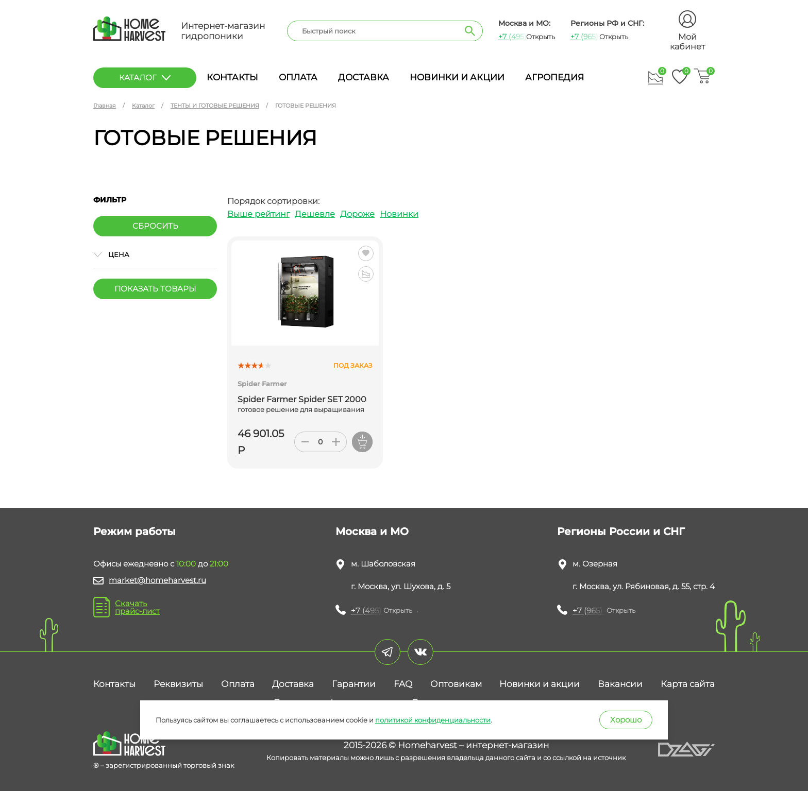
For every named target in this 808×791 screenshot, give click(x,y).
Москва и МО (372, 531)
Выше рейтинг (258, 214)
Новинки (399, 214)
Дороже (357, 214)
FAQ (403, 684)
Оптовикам (456, 684)
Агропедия (554, 77)
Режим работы (134, 531)
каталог (145, 77)
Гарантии (354, 684)
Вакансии (620, 684)
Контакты (232, 77)
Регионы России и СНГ (621, 531)
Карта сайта (688, 684)
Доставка (363, 77)
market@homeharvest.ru (157, 580)
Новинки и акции (457, 77)
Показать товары (155, 289)
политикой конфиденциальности (433, 720)
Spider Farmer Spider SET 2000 (302, 399)
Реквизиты (178, 684)
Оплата (298, 77)
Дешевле (315, 214)
